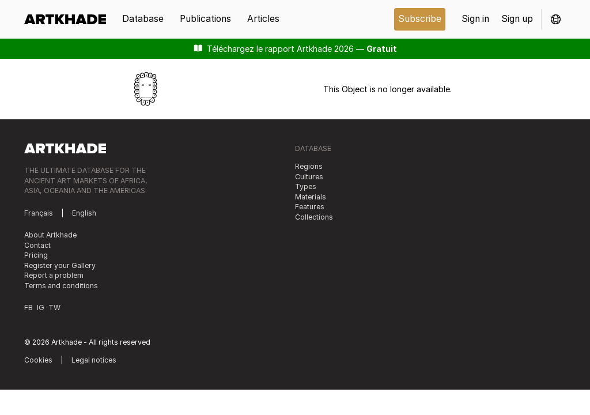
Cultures (309, 176)
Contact (37, 245)
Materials (310, 197)
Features (309, 206)
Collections (314, 217)
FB (28, 307)
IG (40, 307)
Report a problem (54, 275)
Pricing (36, 255)
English (84, 213)
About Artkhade (50, 235)
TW (54, 307)
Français (38, 213)
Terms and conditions (61, 285)
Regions (309, 166)
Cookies (38, 360)
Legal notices (93, 360)
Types (305, 186)
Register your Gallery (60, 265)
